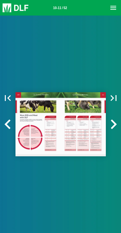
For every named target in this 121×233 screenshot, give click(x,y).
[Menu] (113, 8)
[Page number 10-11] (60, 8)
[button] (7, 124)
